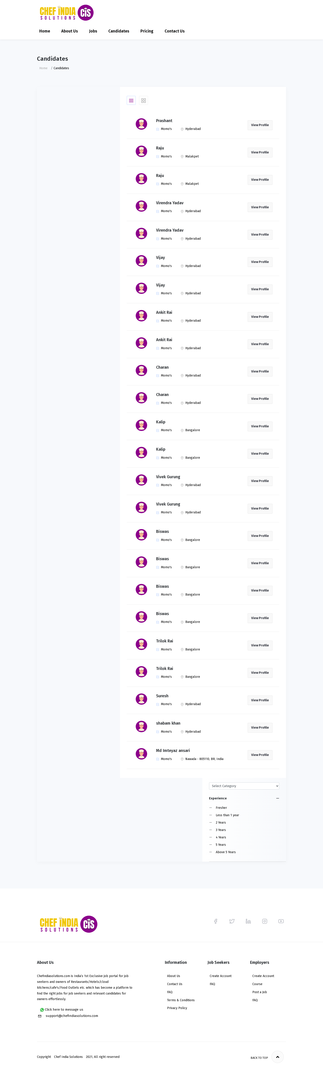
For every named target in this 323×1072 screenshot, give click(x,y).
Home (44, 31)
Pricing (146, 31)
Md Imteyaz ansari (173, 750)
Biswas (162, 531)
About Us (69, 31)
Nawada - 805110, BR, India (202, 759)
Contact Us (175, 31)
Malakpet (190, 156)
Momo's (164, 129)
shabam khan (168, 723)
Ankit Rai (164, 312)
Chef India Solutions (68, 1057)
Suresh (162, 695)
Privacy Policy (177, 1008)
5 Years (221, 845)
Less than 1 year (227, 815)
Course (257, 984)
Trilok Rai (164, 641)
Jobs (93, 31)
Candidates (118, 31)
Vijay (160, 257)
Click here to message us (61, 1010)
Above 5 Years (226, 852)
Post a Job (259, 992)
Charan (162, 367)
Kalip (160, 422)
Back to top (267, 1057)
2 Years (221, 822)
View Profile (260, 125)
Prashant (164, 120)
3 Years (221, 830)
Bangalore (190, 430)
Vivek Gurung (168, 476)
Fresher (221, 808)
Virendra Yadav (169, 202)
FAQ (169, 992)
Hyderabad (191, 129)
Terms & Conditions (181, 1000)
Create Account (220, 976)
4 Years (221, 837)
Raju (160, 148)
